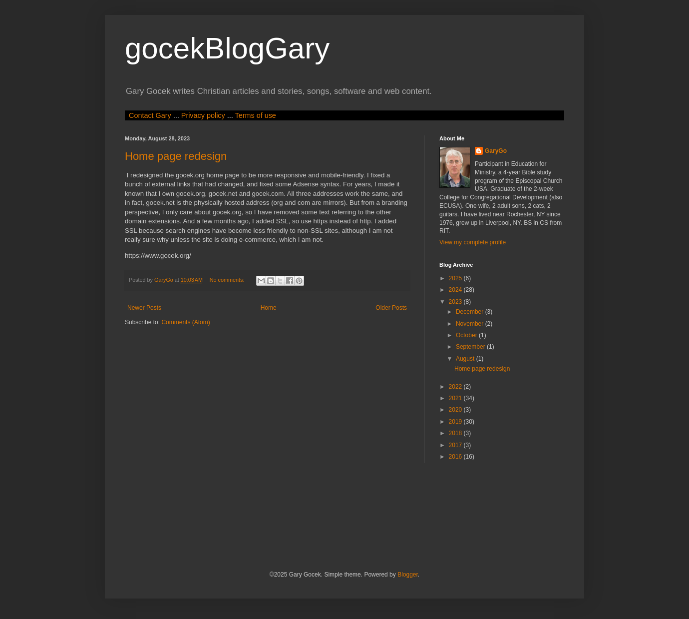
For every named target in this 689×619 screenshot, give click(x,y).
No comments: (228, 280)
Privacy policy (203, 115)
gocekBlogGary (227, 48)
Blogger (407, 574)
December (470, 311)
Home (269, 307)
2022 (456, 386)
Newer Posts (144, 307)
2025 (456, 278)
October (467, 335)
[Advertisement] (306, 515)
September (471, 346)
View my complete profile (472, 242)
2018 (456, 433)
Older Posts (391, 307)
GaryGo (496, 150)
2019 (456, 421)
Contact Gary (150, 115)
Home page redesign (176, 156)
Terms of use (255, 115)
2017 (456, 445)
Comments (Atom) (185, 322)
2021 (456, 398)
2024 (456, 289)
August (466, 358)
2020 (456, 409)
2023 (456, 301)
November (470, 323)
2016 (456, 456)
